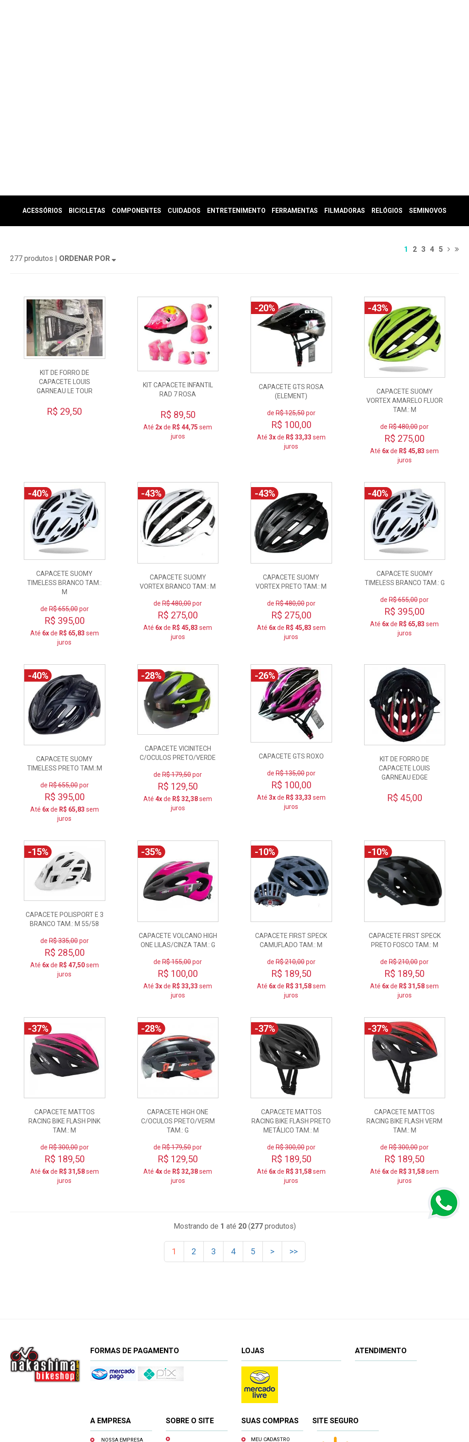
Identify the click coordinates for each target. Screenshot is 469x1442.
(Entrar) (361, 36)
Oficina (110, 1311)
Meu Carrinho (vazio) (401, 47)
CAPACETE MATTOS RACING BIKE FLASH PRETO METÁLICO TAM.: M (291, 979)
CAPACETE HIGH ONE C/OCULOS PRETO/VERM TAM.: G (178, 979)
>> (293, 1109)
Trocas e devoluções (187, 1306)
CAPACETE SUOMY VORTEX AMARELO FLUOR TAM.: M (404, 258)
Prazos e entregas (201, 1321)
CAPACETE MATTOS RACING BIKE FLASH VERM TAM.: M (404, 979)
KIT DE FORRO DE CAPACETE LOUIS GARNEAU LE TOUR (65, 240)
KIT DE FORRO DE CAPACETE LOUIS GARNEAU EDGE (404, 626)
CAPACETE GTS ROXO (291, 614)
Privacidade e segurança (189, 1342)
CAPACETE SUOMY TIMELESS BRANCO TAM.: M (64, 441)
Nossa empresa (122, 1298)
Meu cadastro (270, 1298)
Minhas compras (274, 1310)
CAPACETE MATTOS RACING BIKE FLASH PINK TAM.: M (64, 979)
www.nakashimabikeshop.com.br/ (320, 1406)
